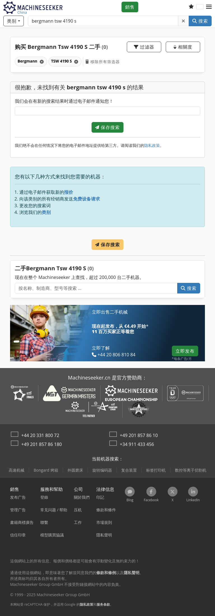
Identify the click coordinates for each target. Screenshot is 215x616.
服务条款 (103, 604)
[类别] (13, 21)
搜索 (200, 21)
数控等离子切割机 (190, 470)
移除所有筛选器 (102, 61)
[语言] (200, 7)
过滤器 (144, 47)
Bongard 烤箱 (46, 470)
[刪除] (183, 21)
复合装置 (129, 470)
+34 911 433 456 (137, 444)
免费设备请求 (86, 199)
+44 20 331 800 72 (40, 435)
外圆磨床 (75, 470)
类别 (46, 212)
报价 (68, 192)
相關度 (183, 47)
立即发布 (185, 351)
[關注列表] (191, 7)
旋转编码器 (102, 470)
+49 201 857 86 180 (41, 444)
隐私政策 (152, 145)
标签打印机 (156, 470)
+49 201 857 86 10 (139, 435)
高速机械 (16, 470)
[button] (209, 7)
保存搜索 (107, 127)
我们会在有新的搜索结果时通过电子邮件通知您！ (64, 101)
